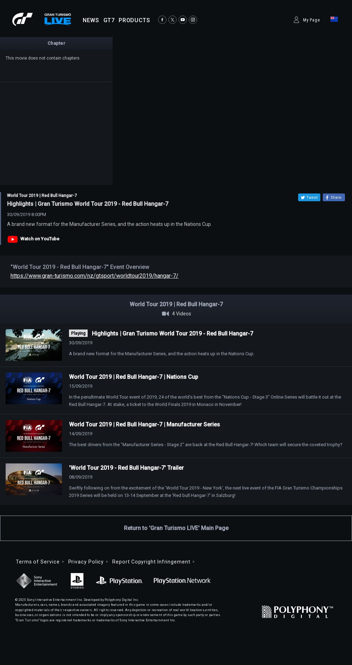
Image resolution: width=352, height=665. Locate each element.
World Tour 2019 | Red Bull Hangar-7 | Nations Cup (133, 377)
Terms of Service (38, 561)
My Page (311, 20)
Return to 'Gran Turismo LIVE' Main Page (176, 528)
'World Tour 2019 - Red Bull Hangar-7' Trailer (126, 467)
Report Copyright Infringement (151, 561)
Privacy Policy (86, 561)
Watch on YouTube (39, 238)
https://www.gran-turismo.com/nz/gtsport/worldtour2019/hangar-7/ (94, 275)
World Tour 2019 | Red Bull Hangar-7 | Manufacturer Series (144, 424)
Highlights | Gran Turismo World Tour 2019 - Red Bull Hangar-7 (172, 333)
